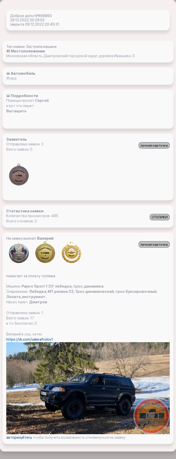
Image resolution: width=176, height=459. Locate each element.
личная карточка (154, 145)
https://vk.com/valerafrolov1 (29, 339)
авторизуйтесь (19, 437)
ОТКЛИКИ (160, 217)
